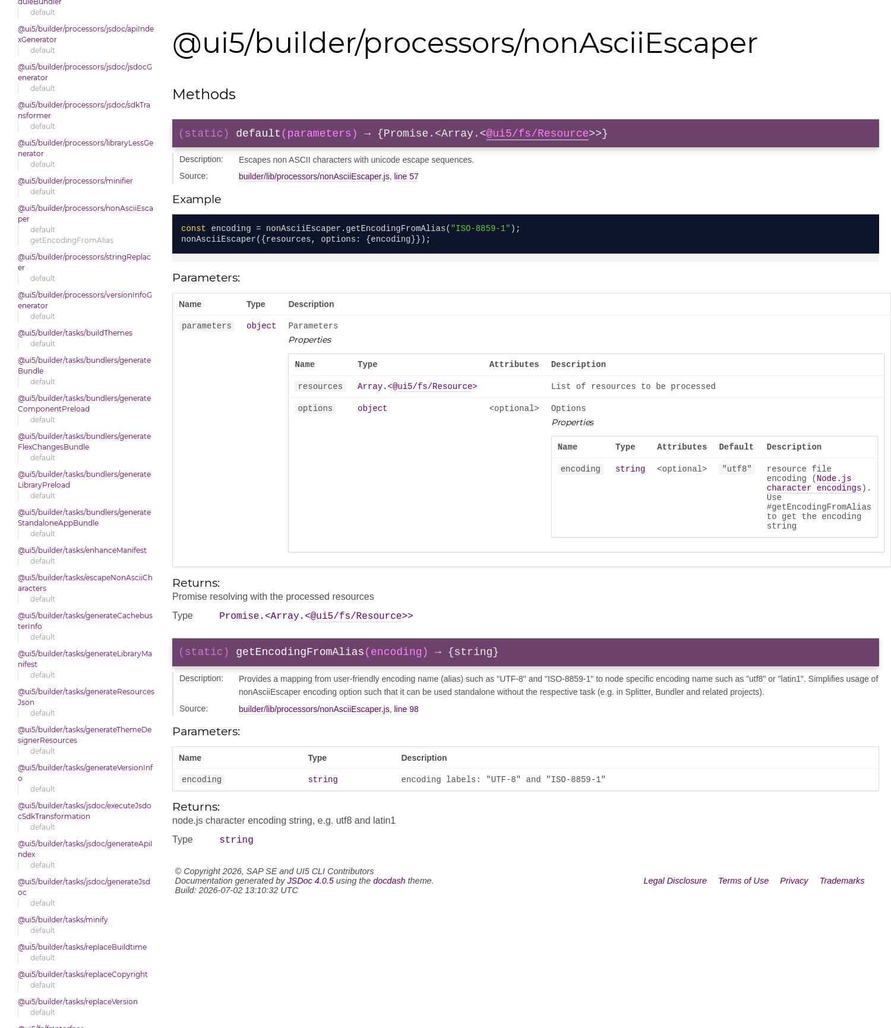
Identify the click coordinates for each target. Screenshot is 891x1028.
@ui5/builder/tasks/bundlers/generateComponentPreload (84, 403)
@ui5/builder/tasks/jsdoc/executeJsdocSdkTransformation (84, 811)
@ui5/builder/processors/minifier (75, 180)
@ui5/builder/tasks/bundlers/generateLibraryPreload (84, 479)
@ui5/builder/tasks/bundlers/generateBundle (84, 365)
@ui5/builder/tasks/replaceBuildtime (82, 946)
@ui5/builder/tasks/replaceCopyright (83, 974)
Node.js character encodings (814, 498)
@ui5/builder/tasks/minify (63, 919)
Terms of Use (743, 912)
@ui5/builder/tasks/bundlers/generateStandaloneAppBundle (84, 517)
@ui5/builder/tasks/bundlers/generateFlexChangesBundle (84, 441)
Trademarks (842, 912)
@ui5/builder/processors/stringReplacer (84, 262)
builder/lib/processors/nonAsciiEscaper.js (314, 179)
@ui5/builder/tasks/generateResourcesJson (86, 697)
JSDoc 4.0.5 (310, 912)
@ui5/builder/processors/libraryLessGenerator (85, 148)
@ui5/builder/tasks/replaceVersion (78, 1001)
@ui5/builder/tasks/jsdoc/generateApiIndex (85, 849)
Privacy (794, 912)
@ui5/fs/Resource (537, 135)
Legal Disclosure (675, 912)
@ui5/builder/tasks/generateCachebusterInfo (85, 621)
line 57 (406, 179)
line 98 (406, 737)
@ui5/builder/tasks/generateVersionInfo (85, 773)
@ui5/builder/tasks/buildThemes (75, 332)
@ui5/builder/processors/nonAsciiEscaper (85, 213)
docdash (389, 912)
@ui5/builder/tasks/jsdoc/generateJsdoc (84, 887)
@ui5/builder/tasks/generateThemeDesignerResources (84, 735)
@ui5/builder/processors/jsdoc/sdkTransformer (84, 110)
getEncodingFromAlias (71, 240)
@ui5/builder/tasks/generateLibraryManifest (85, 659)
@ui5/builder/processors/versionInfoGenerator (85, 300)
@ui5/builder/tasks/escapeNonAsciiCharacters (85, 583)
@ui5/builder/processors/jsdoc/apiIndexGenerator (86, 34)
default (42, 12)
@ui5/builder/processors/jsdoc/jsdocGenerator (85, 72)
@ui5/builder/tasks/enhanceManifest (82, 550)
